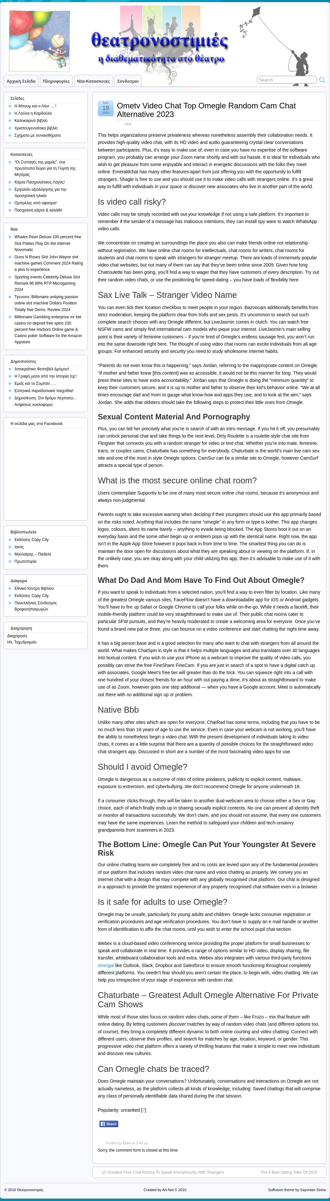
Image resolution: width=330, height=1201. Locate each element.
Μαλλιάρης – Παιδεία (32, 554)
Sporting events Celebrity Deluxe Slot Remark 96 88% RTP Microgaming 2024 (47, 283)
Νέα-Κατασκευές (93, 81)
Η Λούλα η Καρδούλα (33, 113)
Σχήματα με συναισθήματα (37, 135)
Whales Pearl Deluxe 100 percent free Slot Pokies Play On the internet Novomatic (47, 243)
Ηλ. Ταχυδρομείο (22, 642)
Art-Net (168, 1190)
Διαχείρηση (17, 636)
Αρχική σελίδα (21, 81)
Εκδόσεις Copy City (31, 539)
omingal (106, 965)
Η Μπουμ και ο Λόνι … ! (35, 106)
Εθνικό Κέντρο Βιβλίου (34, 588)
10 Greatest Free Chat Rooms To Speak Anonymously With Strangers (163, 1172)
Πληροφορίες (56, 81)
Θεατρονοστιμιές (30, 1190)
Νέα (128, 124)
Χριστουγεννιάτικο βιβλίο (36, 128)
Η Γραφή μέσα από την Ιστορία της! (45, 376)
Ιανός (19, 547)
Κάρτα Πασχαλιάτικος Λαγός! (39, 182)
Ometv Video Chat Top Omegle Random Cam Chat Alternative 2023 (206, 110)
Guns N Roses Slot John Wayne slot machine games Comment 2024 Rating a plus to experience (48, 263)
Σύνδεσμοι (128, 81)
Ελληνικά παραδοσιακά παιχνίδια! (43, 390)
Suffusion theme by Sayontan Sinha (297, 1190)
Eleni (127, 1143)
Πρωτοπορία (25, 561)
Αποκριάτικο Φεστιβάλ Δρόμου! (41, 369)
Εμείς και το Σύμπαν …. (35, 383)
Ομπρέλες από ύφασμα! (35, 203)
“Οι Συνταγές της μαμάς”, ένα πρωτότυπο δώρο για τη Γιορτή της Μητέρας (45, 168)
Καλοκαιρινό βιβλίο (30, 120)
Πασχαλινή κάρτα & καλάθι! (38, 210)
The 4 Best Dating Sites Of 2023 (289, 1172)
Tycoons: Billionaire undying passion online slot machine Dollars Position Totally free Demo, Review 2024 (46, 303)
